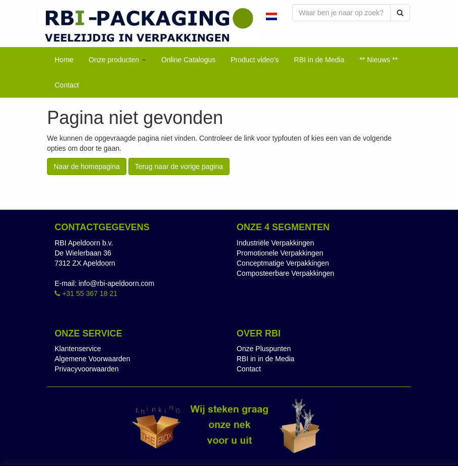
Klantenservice (78, 349)
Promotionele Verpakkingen (280, 253)
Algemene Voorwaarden (92, 359)
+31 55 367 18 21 (86, 293)
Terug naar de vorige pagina (179, 166)
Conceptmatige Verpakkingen (283, 263)
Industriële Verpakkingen (275, 243)
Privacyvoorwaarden (87, 369)
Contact (249, 369)
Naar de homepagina (87, 166)
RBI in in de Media (265, 359)
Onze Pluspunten (264, 349)
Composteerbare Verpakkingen (285, 273)
